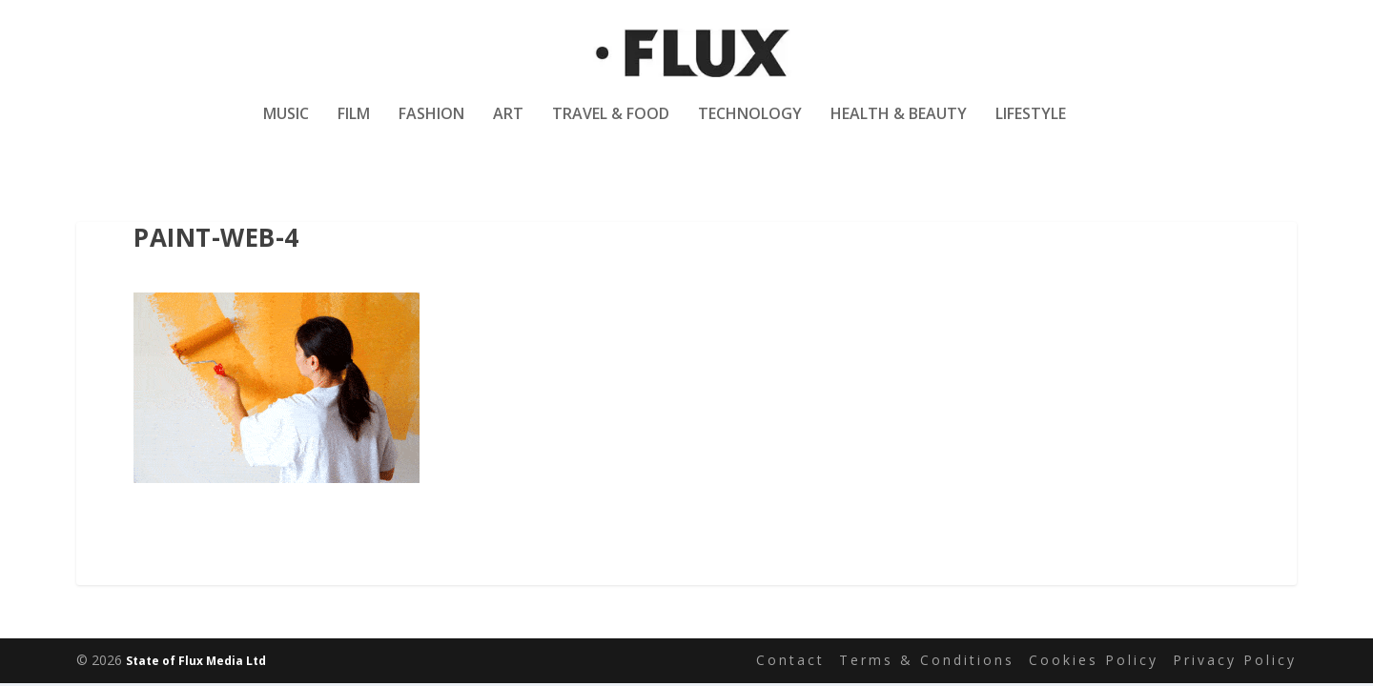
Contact (790, 661)
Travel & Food (610, 127)
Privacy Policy (1235, 661)
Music (286, 127)
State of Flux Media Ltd (196, 662)
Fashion (431, 127)
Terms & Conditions (926, 661)
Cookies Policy (1093, 661)
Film (354, 127)
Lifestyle (1030, 127)
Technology (750, 127)
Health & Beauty (898, 127)
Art (508, 127)
